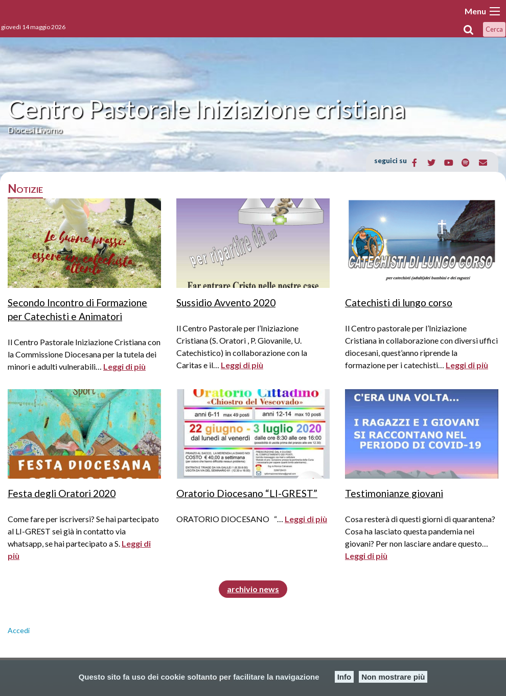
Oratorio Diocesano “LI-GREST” (246, 493)
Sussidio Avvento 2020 (225, 302)
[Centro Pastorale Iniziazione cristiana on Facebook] (414, 162)
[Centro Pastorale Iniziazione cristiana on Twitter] (431, 162)
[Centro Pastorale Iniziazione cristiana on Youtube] (448, 162)
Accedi (19, 630)
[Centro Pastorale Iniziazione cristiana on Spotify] (465, 162)
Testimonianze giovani (394, 493)
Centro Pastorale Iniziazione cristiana (206, 108)
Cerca (494, 29)
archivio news (253, 589)
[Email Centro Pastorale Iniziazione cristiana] (482, 162)
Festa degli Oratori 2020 (62, 493)
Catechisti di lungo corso (398, 302)
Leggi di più (124, 366)
